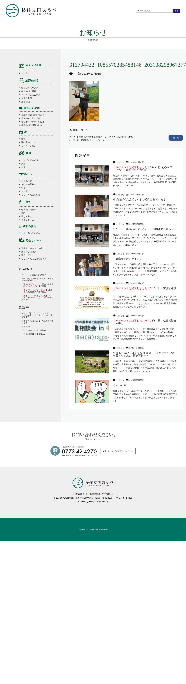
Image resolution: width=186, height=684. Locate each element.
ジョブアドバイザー (30, 160)
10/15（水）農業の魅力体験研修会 (37, 291)
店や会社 (25, 102)
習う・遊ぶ (26, 216)
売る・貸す (26, 255)
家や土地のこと (28, 142)
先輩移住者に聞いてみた (33, 115)
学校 (23, 213)
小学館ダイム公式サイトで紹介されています (37, 322)
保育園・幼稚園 (28, 210)
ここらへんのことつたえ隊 (34, 259)
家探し (24, 139)
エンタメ (25, 191)
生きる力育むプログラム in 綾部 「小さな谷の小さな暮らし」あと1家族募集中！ (37, 315)
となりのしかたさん (30, 233)
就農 (23, 167)
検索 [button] (176, 10)
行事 (23, 188)
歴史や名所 (26, 98)
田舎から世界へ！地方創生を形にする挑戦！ (37, 285)
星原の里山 (26, 326)
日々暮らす (26, 181)
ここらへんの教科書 (30, 195)
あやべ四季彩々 (28, 184)
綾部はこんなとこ (29, 88)
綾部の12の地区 (28, 91)
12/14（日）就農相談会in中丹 (34, 275)
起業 (23, 164)
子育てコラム (27, 220)
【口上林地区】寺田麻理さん (34, 334)
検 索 (176, 138)
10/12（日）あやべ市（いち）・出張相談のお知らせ (37, 297)
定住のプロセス (28, 252)
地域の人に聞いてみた (31, 118)
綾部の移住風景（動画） (33, 125)
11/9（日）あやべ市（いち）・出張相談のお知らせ (37, 280)
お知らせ (25, 73)
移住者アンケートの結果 (33, 122)
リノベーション (28, 146)
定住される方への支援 (31, 248)
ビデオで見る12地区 (31, 95)
